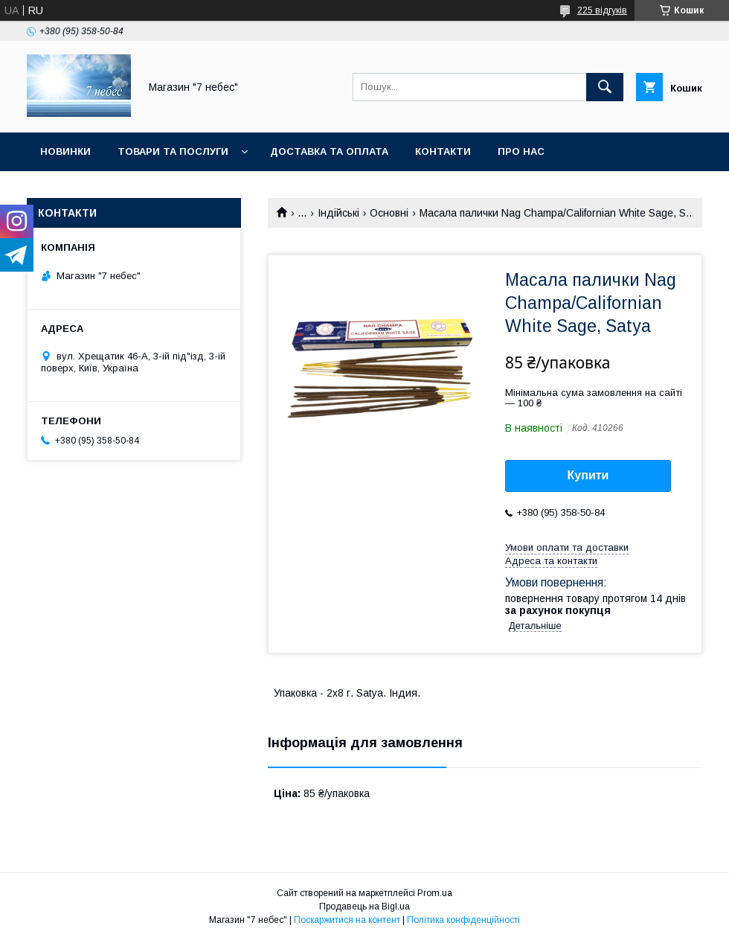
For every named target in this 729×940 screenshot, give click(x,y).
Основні (389, 213)
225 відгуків (602, 10)
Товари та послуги (173, 151)
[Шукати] (604, 87)
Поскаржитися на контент (347, 920)
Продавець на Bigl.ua (364, 906)
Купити (588, 475)
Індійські (338, 213)
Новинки (65, 151)
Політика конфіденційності (463, 920)
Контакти (443, 151)
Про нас (521, 151)
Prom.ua (434, 893)
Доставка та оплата (329, 151)
